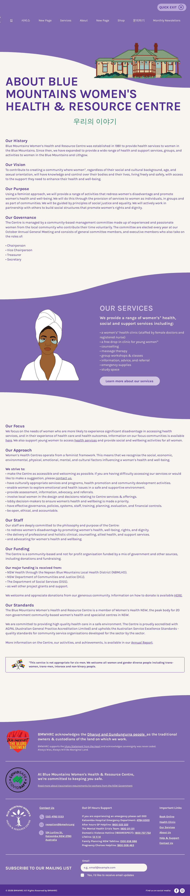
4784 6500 (143, 820)
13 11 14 (96, 836)
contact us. (64, 478)
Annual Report (142, 642)
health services (85, 440)
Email (85, 861)
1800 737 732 (143, 832)
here (8, 440)
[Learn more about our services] (130, 381)
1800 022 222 (120, 824)
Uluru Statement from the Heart (82, 746)
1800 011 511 (127, 828)
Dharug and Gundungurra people (117, 734)
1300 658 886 (128, 841)
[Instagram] (182, 890)
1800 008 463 (125, 845)
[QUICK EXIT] (171, 7)
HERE (178, 595)
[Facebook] (176, 890)
